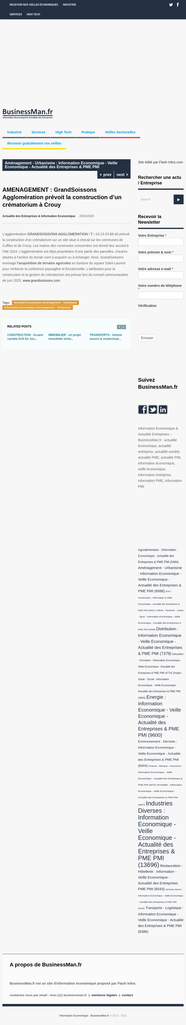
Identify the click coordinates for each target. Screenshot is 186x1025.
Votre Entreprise (152, 235)
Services (16, 14)
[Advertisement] (93, 63)
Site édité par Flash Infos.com (160, 162)
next (122, 175)
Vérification (147, 306)
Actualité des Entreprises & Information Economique (38, 216)
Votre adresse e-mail (155, 269)
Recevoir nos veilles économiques (34, 4)
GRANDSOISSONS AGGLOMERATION (57, 234)
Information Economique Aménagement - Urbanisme (37, 307)
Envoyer (147, 338)
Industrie (69, 4)
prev (106, 175)
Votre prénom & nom (156, 252)
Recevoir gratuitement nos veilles (34, 143)
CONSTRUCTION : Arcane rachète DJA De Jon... (25, 337)
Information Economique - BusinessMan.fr (84, 1015)
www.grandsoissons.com (41, 280)
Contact (127, 995)
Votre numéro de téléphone (160, 287)
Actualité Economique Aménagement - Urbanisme (45, 302)
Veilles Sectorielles (120, 132)
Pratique (88, 132)
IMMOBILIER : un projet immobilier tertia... (64, 337)
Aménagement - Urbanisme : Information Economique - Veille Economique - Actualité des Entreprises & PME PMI (61, 165)
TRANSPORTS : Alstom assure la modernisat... (106, 337)
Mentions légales (104, 995)
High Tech (33, 14)
